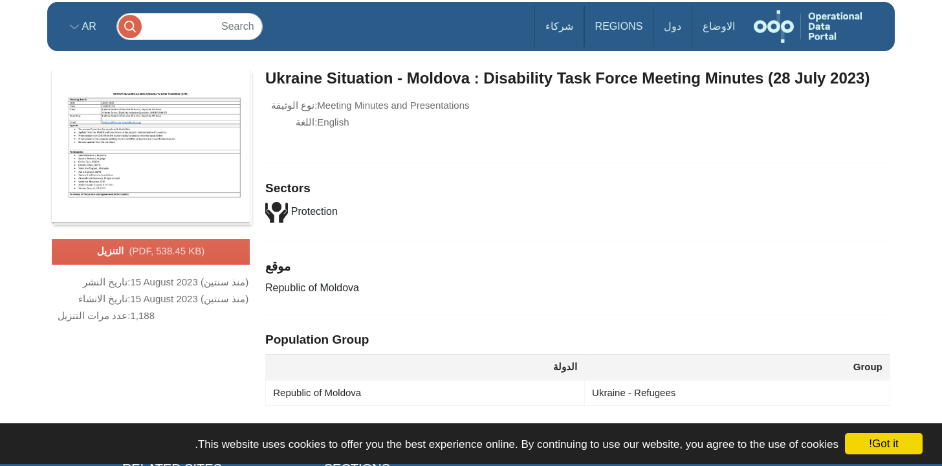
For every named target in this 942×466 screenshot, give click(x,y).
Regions (619, 26)
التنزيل (151, 252)
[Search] (189, 26)
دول (672, 26)
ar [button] (87, 26)
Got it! (883, 444)
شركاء (559, 26)
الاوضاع (719, 26)
